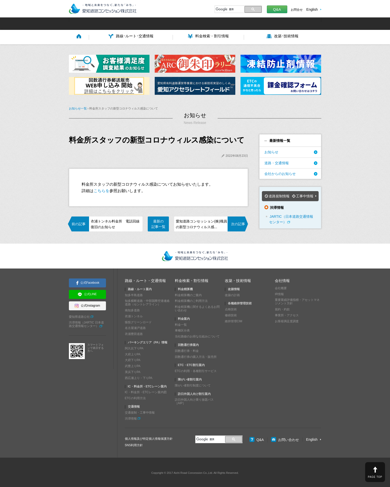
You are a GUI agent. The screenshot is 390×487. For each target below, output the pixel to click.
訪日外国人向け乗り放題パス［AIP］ (194, 400)
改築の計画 (232, 294)
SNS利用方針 (134, 444)
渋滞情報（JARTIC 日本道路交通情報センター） (86, 323)
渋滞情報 (131, 417)
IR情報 (279, 293)
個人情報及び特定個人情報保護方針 (149, 437)
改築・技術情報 (238, 279)
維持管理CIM (233, 320)
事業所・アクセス (287, 314)
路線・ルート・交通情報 (145, 279)
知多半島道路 (134, 294)
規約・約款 (282, 308)
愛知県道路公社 (79, 315)
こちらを (101, 190)
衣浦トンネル (134, 315)
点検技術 (231, 308)
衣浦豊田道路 (134, 333)
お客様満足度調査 (287, 320)
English (312, 9)
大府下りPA (133, 359)
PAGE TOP (375, 477)
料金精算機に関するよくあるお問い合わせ (197, 307)
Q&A (277, 9)
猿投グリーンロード (138, 321)
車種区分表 (182, 329)
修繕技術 (231, 314)
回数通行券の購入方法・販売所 (196, 355)
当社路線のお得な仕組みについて (197, 335)
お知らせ (271, 152)
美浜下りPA (133, 371)
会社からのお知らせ (280, 173)
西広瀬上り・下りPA (138, 377)
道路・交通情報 (276, 162)
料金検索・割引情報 (191, 279)
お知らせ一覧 (78, 108)
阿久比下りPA (134, 347)
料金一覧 (181, 323)
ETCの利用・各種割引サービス (196, 370)
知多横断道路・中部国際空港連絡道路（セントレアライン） (147, 301)
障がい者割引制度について (193, 384)
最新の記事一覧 (158, 223)
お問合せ (297, 9)
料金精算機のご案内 (188, 294)
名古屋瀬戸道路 (135, 327)
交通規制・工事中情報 (140, 411)
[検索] (229, 9)
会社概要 (281, 287)
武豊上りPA (133, 365)
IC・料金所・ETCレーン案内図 (146, 391)
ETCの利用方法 (135, 397)
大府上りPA (133, 353)
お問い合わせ (285, 439)
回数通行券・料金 (187, 349)
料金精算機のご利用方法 (191, 300)
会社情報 (282, 279)
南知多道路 (132, 309)
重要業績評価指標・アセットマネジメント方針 (297, 300)
